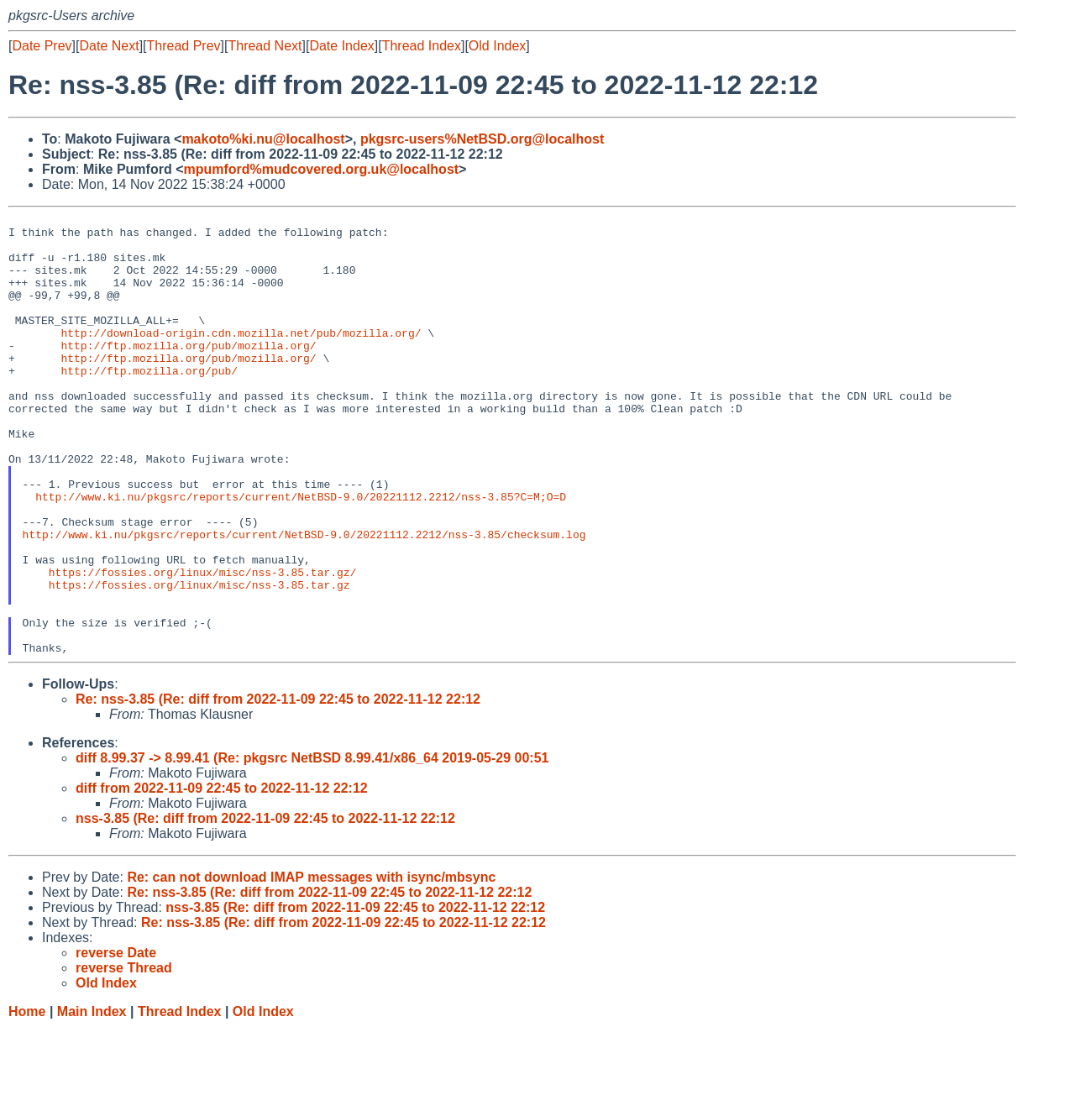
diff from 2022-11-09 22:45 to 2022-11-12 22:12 (222, 876)
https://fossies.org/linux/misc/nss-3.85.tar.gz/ (203, 644)
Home (26, 1099)
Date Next (109, 46)
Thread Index (421, 46)
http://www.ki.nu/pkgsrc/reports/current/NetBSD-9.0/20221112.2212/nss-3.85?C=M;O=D (300, 554)
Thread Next (265, 46)
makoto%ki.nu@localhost (262, 139)
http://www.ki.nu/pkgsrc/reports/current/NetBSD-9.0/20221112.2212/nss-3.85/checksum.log (304, 599)
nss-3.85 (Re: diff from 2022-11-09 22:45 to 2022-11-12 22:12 (265, 906)
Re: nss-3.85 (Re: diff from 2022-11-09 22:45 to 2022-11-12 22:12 (278, 787)
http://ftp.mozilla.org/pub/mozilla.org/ (188, 372)
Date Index (341, 46)
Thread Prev (184, 46)
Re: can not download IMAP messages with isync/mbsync (311, 965)
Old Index (497, 46)
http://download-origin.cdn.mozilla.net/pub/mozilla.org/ (240, 357)
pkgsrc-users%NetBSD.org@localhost (482, 139)
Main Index (92, 1099)
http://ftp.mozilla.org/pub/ (149, 403)
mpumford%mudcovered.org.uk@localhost (321, 169)
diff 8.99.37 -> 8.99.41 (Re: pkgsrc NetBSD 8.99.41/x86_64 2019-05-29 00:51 (312, 846)
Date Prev (41, 46)
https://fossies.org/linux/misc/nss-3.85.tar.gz (199, 660)
